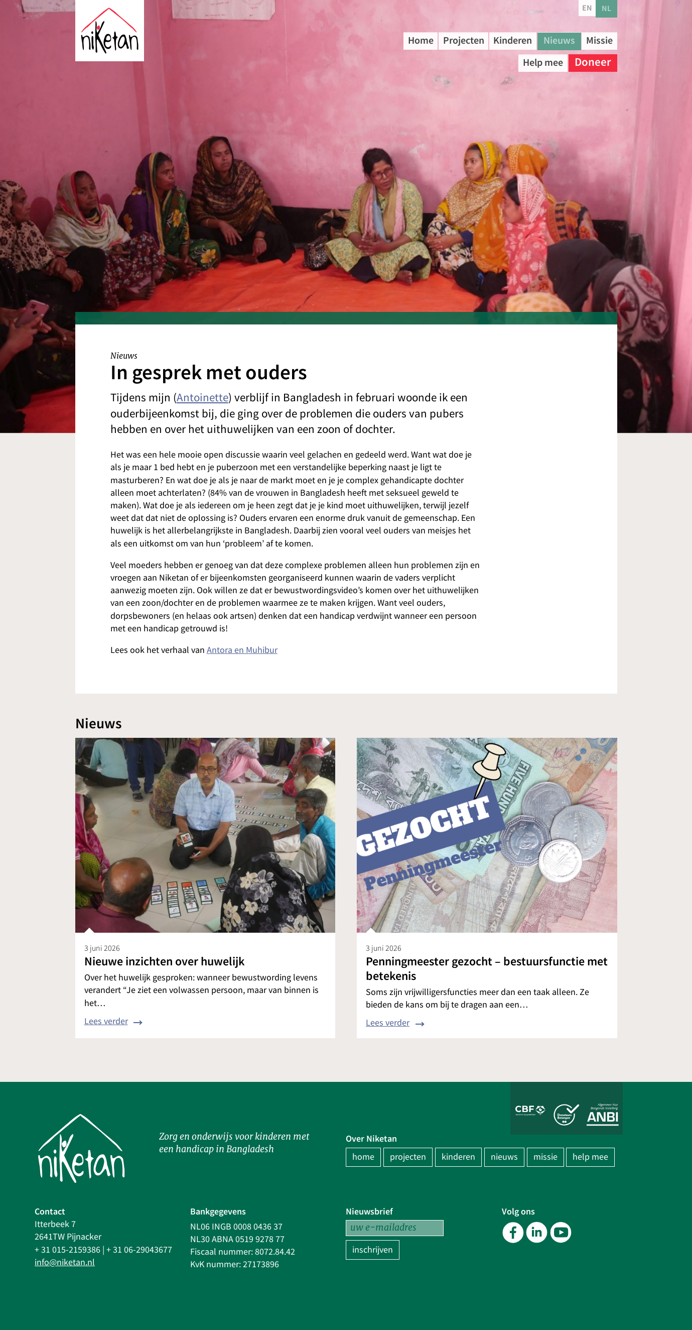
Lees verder (106, 1021)
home (363, 1157)
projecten (408, 1157)
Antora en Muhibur (242, 650)
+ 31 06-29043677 (139, 1250)
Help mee (538, 60)
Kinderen (538, 40)
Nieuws (593, 40)
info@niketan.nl (65, 1262)
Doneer (593, 60)
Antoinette (202, 397)
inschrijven (372, 1250)
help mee (590, 1157)
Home (426, 40)
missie (545, 1157)
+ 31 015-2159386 (67, 1250)
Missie (486, 60)
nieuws (504, 1157)
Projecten (478, 40)
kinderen (458, 1157)
